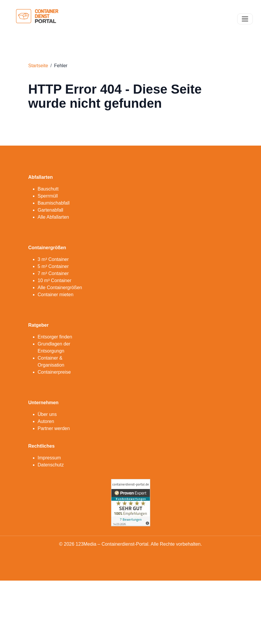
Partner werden (54, 428)
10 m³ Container (54, 280)
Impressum (49, 457)
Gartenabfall (50, 210)
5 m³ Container (53, 266)
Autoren (46, 421)
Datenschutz (51, 464)
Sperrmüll (48, 195)
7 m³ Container (53, 273)
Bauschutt (48, 188)
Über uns (47, 414)
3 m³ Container (53, 259)
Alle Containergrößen (60, 287)
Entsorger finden (55, 336)
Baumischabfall (54, 202)
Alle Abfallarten (53, 217)
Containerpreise (54, 372)
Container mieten (55, 294)
